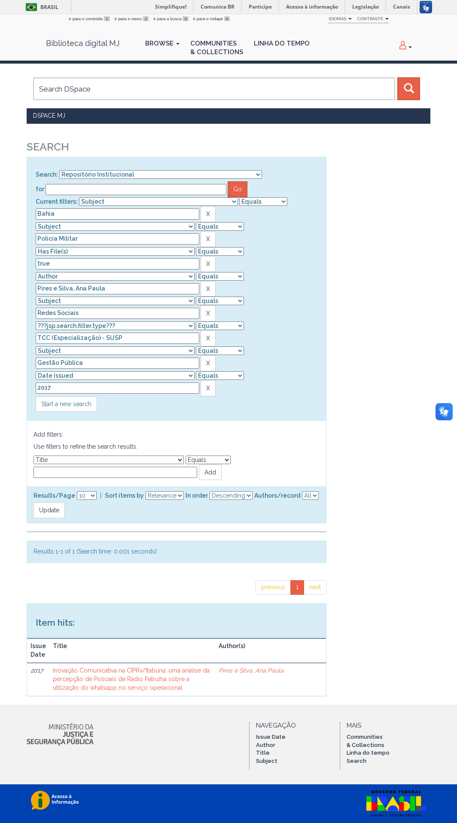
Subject (266, 761)
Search (356, 761)
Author (265, 745)
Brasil (40, 7)
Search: (47, 174)
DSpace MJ (49, 115)
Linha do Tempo (282, 43)
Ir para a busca (171, 18)
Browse (162, 43)
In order (197, 495)
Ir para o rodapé (211, 18)
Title (263, 753)
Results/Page (54, 495)
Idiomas (340, 18)
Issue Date (271, 737)
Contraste (373, 18)
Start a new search (66, 404)
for (40, 189)
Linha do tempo (368, 753)
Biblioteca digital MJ (82, 43)
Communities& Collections (216, 48)
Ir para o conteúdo (90, 18)
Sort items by (124, 495)
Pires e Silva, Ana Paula (251, 670)
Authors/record (277, 495)
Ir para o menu (132, 18)
